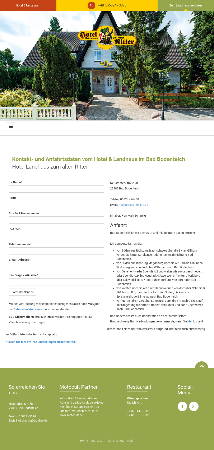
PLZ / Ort (14, 228)
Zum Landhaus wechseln (185, 5)
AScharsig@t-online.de (133, 204)
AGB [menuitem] (130, 440)
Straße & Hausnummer (24, 213)
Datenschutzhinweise (28, 309)
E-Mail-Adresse (20, 259)
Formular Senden (22, 292)
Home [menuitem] (84, 440)
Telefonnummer (20, 244)
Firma (13, 197)
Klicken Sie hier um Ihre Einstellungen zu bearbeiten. (41, 342)
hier (190, 321)
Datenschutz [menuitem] (116, 440)
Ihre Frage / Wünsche (23, 275)
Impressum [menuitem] (97, 440)
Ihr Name (15, 182)
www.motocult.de (71, 415)
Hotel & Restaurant (28, 5)
